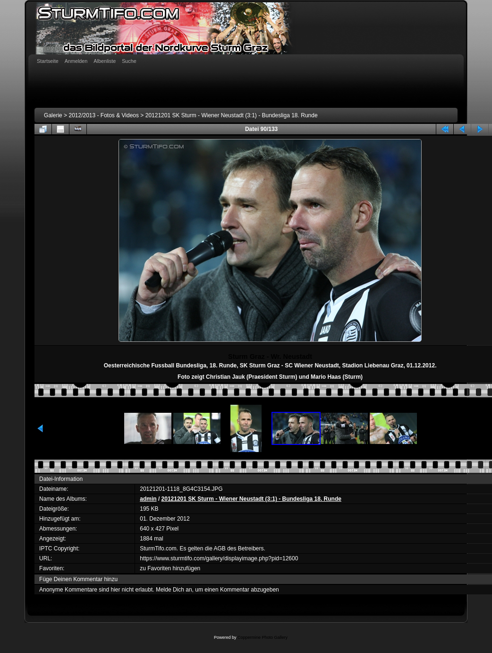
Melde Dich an (174, 589)
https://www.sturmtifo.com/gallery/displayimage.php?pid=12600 (219, 558)
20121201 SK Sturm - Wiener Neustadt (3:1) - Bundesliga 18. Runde (231, 115)
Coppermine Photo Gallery (263, 637)
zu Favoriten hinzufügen (170, 568)
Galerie (53, 115)
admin (148, 499)
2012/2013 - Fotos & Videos (103, 115)
